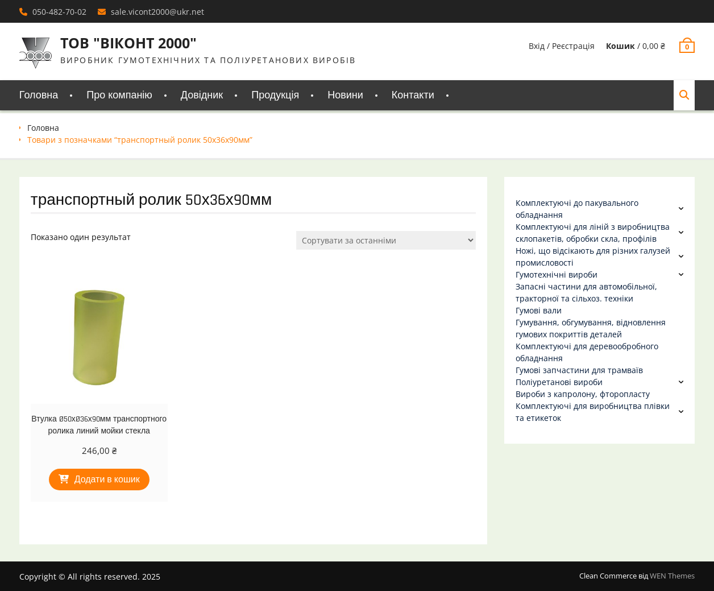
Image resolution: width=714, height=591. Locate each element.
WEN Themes (672, 576)
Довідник (202, 95)
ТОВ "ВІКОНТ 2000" (128, 42)
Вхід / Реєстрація (562, 45)
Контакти (413, 95)
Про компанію (119, 95)
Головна (38, 95)
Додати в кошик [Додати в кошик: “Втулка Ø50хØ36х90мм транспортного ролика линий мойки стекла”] (107, 480)
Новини (345, 95)
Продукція (275, 95)
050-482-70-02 (59, 11)
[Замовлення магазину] (386, 240)
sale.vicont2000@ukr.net (157, 11)
